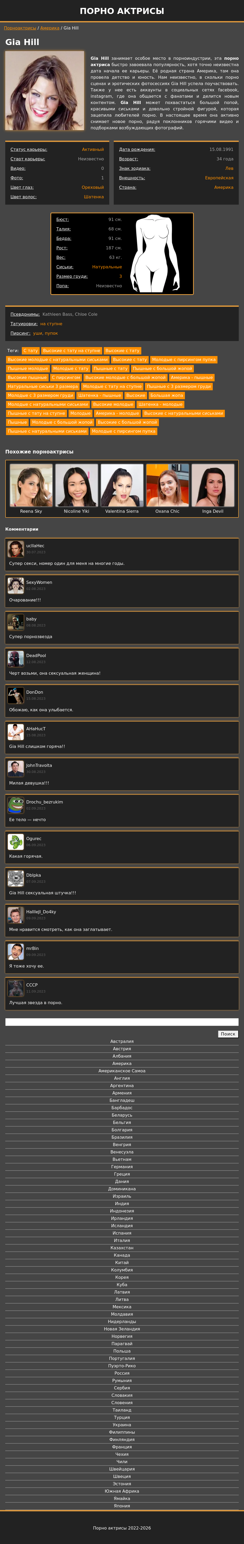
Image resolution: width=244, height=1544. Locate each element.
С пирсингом (66, 377)
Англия (122, 1078)
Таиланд (122, 1410)
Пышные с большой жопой (162, 368)
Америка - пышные (192, 377)
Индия (122, 1203)
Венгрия (122, 1144)
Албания (122, 1056)
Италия (122, 1240)
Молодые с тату (71, 368)
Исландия (122, 1225)
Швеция (122, 1476)
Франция (122, 1446)
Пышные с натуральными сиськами (47, 431)
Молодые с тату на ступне (112, 386)
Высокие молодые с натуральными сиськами (58, 359)
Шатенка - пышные (99, 395)
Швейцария (122, 1469)
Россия (122, 1373)
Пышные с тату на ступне (36, 413)
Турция (122, 1417)
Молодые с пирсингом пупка (184, 359)
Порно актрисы (122, 11)
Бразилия (121, 1137)
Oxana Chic (167, 511)
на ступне (51, 323)
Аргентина (122, 1085)
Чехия (121, 1454)
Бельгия (122, 1122)
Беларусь (122, 1115)
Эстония (122, 1483)
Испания (122, 1233)
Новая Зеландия (122, 1328)
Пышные (17, 422)
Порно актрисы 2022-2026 (122, 1528)
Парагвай (122, 1343)
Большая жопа (166, 395)
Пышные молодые (28, 368)
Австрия (122, 1048)
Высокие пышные (27, 377)
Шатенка (94, 196)
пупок (51, 333)
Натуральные (107, 266)
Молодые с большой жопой (62, 422)
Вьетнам (122, 1159)
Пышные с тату (111, 368)
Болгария (122, 1129)
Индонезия (122, 1211)
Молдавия (122, 1314)
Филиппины (122, 1432)
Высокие (135, 395)
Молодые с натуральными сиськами (48, 404)
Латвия (122, 1292)
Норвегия (122, 1336)
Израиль (122, 1196)
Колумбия (122, 1269)
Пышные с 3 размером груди (179, 386)
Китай (122, 1262)
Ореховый (93, 187)
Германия (122, 1166)
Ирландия (122, 1218)
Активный (93, 149)
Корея (122, 1277)
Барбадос (121, 1107)
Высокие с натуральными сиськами (183, 413)
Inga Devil (212, 511)
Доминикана (122, 1188)
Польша (122, 1351)
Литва (122, 1299)
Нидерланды (122, 1321)
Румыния (122, 1380)
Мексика (122, 1306)
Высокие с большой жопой (127, 422)
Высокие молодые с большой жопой (125, 377)
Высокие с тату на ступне (71, 350)
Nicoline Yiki (76, 511)
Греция (122, 1174)
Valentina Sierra (122, 511)
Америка (50, 28)
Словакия (121, 1395)
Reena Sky (31, 511)
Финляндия (121, 1439)
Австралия (122, 1041)
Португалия (122, 1358)
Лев (229, 168)
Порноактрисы (20, 28)
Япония (122, 1505)
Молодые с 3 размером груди (40, 395)
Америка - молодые (117, 413)
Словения (122, 1402)
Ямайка (122, 1498)
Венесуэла (121, 1152)
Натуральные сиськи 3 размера (43, 386)
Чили (122, 1461)
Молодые (80, 413)
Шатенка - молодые (160, 404)
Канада (122, 1255)
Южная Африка (122, 1491)
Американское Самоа (122, 1070)
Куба (122, 1284)
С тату (31, 350)
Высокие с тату (122, 350)
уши (37, 333)
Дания (122, 1181)
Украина (122, 1424)
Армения (122, 1093)
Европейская (219, 177)
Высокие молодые (113, 404)
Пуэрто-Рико (122, 1365)
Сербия (122, 1387)
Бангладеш (122, 1100)
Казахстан (122, 1247)
